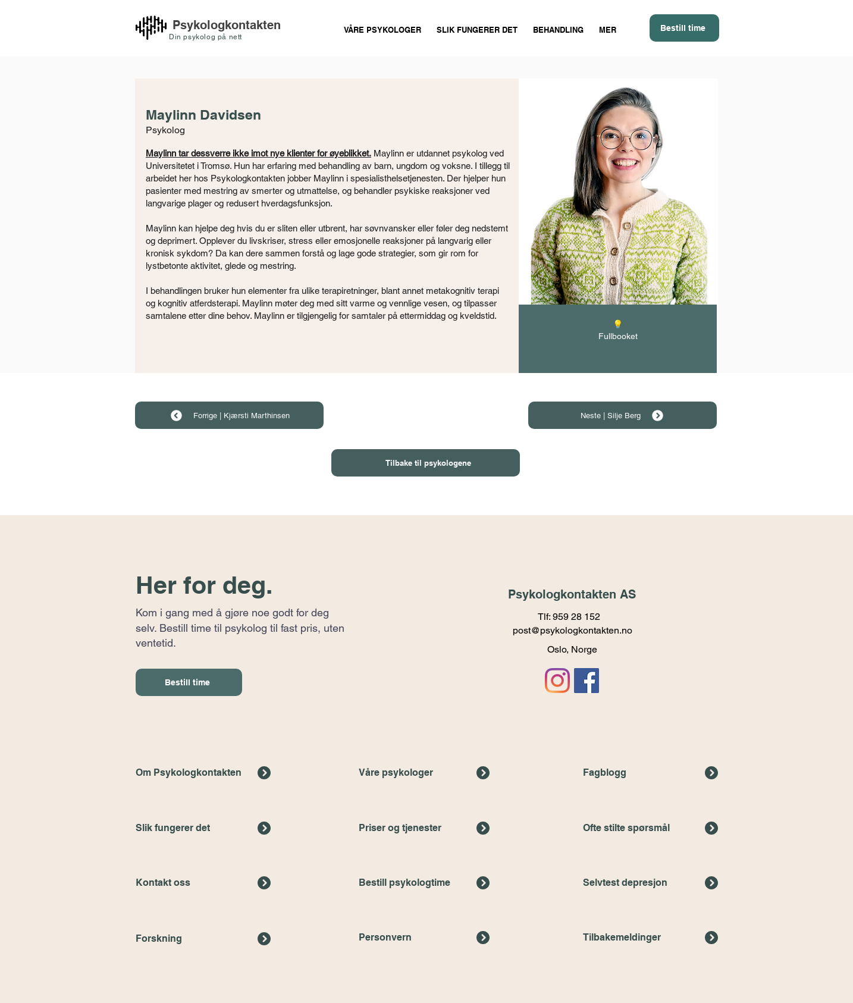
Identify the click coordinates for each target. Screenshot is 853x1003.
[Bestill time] (684, 28)
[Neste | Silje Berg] (622, 415)
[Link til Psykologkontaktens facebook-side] (586, 680)
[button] (558, 24)
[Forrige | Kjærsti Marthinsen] (229, 415)
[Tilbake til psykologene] (425, 463)
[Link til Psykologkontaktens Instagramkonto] (557, 680)
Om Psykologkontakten (189, 772)
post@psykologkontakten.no (572, 630)
